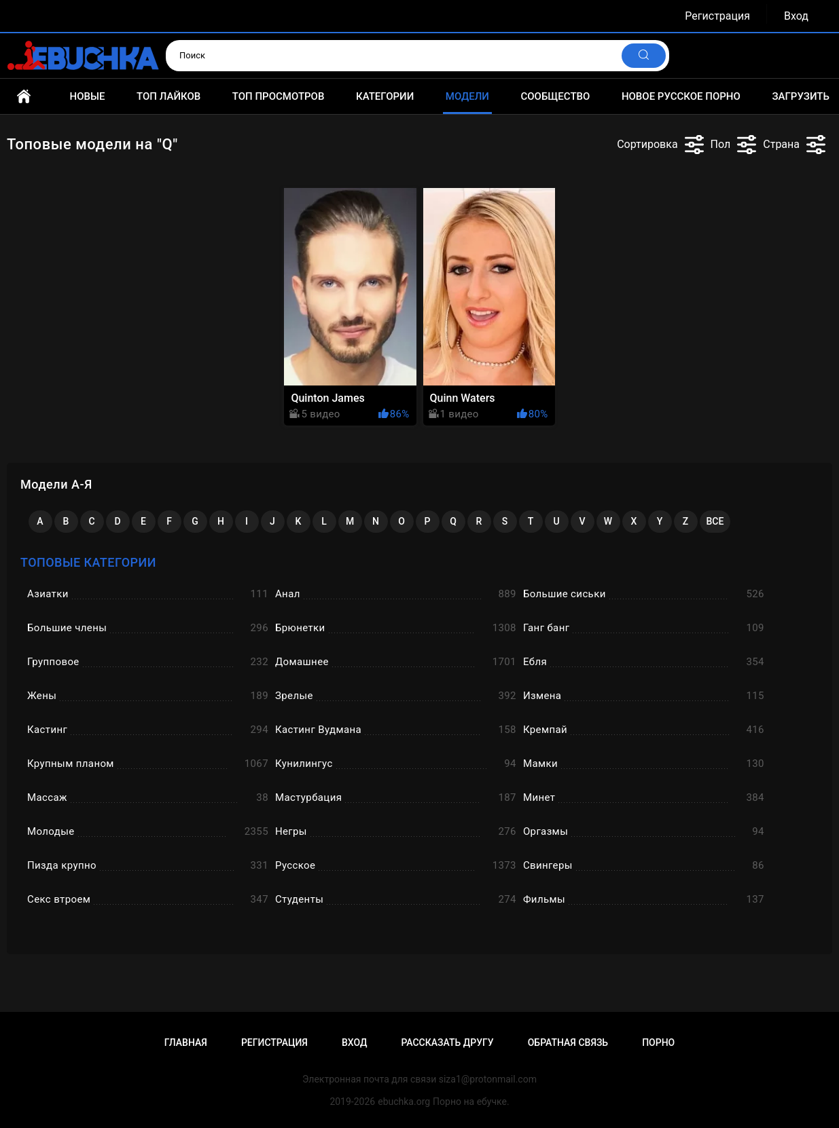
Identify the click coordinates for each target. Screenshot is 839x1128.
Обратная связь (568, 1042)
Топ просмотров (278, 96)
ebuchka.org (404, 1101)
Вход (796, 16)
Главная (24, 96)
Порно (658, 1042)
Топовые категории (88, 562)
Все (715, 521)
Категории (385, 96)
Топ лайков (168, 96)
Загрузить (800, 96)
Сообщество (555, 96)
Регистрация (717, 16)
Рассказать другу (447, 1042)
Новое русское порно (681, 96)
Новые (87, 96)
